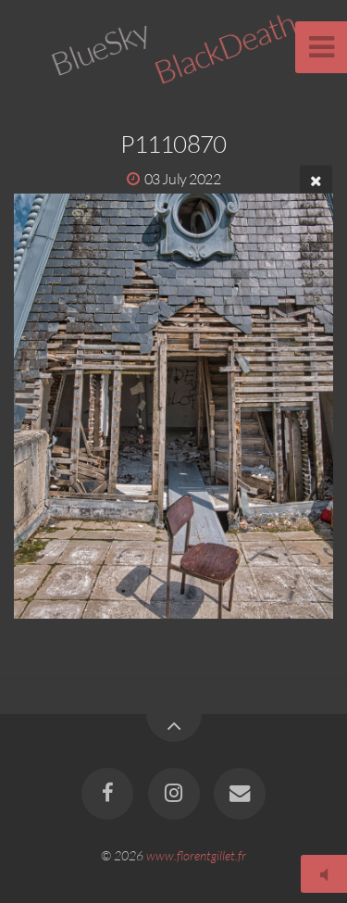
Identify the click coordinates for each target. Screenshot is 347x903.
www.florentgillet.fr (196, 855)
